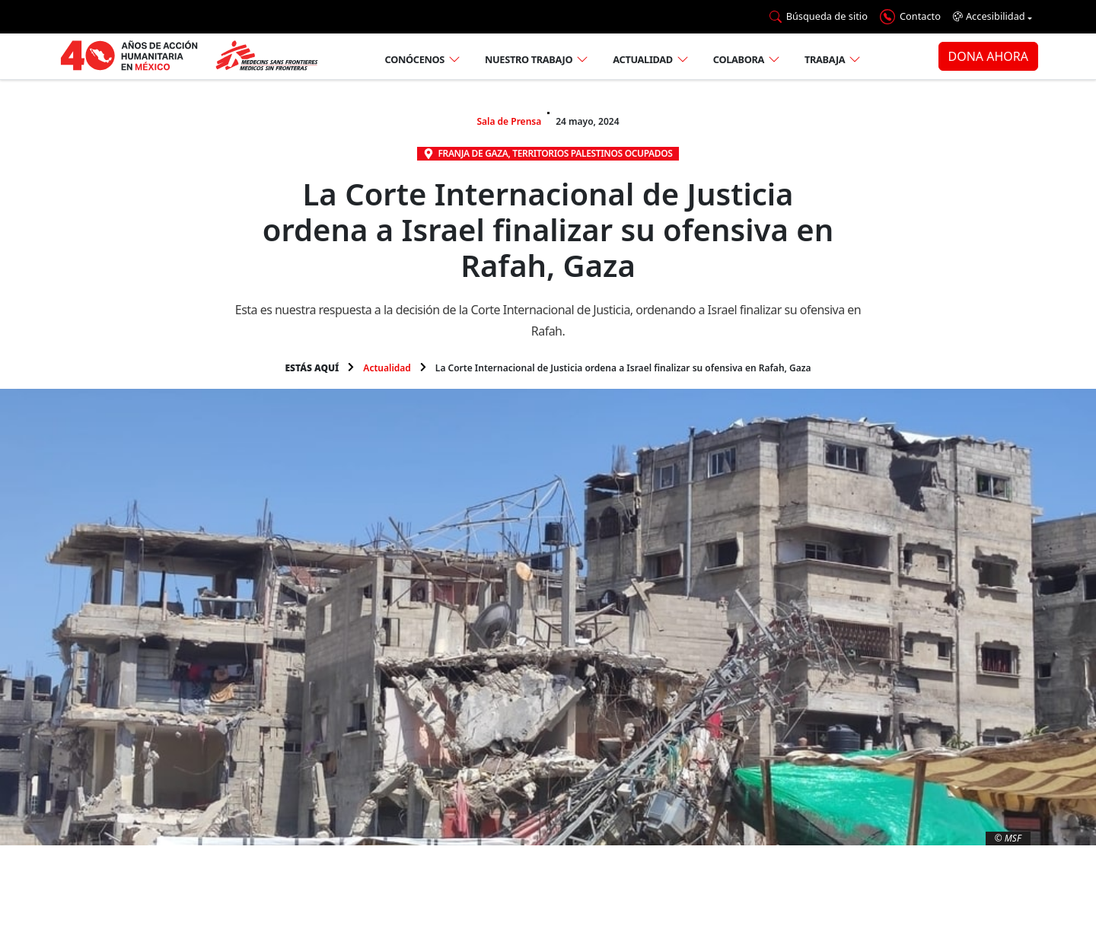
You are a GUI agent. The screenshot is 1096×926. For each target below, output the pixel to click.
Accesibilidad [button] (989, 16)
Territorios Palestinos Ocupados (592, 153)
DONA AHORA (988, 56)
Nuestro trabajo (528, 59)
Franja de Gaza (473, 153)
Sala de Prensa (508, 121)
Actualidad (643, 59)
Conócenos (414, 59)
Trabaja (824, 59)
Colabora (738, 59)
